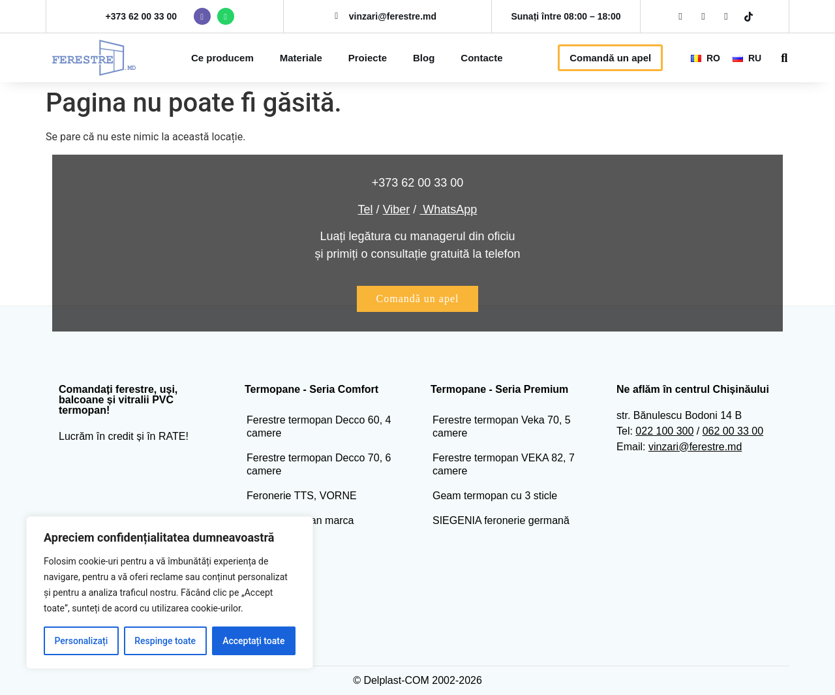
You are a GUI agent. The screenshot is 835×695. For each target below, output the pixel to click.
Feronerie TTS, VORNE (302, 495)
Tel (365, 209)
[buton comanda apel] (418, 299)
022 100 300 (664, 431)
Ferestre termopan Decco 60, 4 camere (319, 426)
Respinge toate (165, 641)
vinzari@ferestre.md (695, 446)
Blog (423, 57)
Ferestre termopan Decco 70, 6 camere (319, 464)
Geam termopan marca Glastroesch (300, 527)
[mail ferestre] (336, 16)
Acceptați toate (253, 641)
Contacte (481, 57)
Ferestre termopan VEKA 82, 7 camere (504, 464)
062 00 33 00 (733, 431)
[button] (784, 58)
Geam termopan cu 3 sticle (495, 495)
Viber (396, 209)
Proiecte (367, 57)
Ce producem (222, 57)
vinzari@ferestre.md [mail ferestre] (392, 16)
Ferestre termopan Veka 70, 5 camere (502, 426)
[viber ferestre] (202, 16)
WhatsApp (448, 209)
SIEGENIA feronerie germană (501, 520)
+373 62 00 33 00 (141, 16)
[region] (169, 592)
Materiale (301, 57)
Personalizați (81, 641)
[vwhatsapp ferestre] (225, 16)
